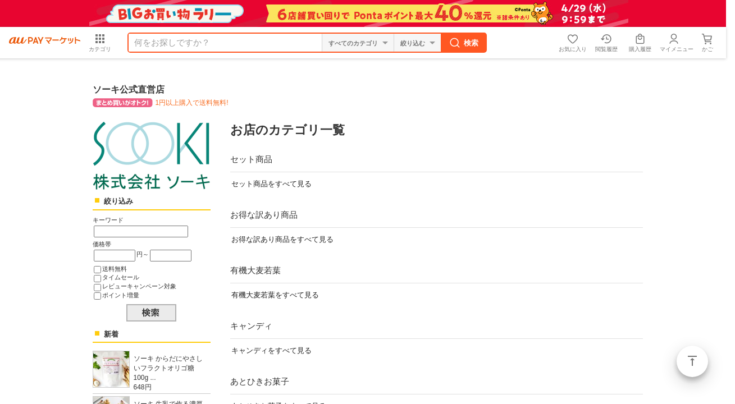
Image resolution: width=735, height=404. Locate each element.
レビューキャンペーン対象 (139, 286)
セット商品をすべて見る (271, 184)
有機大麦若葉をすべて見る (275, 295)
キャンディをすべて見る (271, 350)
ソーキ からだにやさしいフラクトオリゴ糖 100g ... (168, 368)
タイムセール (120, 277)
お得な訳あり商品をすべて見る (282, 239)
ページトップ (692, 361)
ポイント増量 (120, 295)
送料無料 (114, 268)
